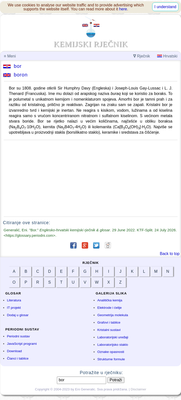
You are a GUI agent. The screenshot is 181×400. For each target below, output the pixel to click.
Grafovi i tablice (108, 322)
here (123, 9)
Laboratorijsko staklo (112, 344)
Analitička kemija (109, 300)
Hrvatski (167, 56)
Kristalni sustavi (108, 330)
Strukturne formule (111, 359)
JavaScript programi (22, 343)
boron (15, 74)
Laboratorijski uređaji (112, 337)
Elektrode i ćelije (109, 307)
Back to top (170, 254)
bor (12, 66)
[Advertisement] (91, 178)
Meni (10, 56)
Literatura (14, 300)
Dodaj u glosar (18, 315)
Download (14, 351)
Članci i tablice (18, 358)
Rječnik (141, 56)
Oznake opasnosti (110, 352)
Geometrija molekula (112, 315)
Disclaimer (138, 389)
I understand (165, 7)
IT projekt (14, 307)
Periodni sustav (18, 336)
